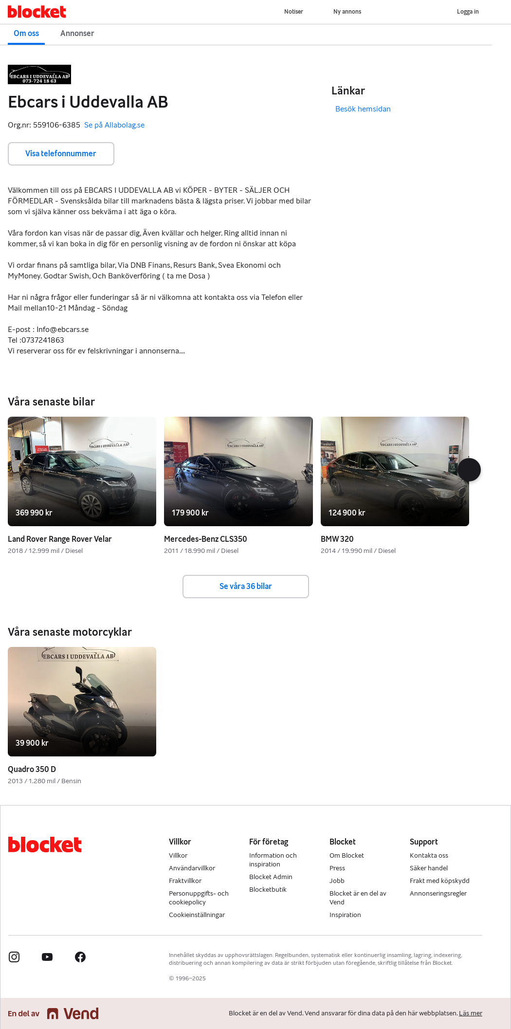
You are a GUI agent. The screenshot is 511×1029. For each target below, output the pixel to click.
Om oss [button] (26, 33)
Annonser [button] (77, 33)
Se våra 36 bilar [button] (245, 586)
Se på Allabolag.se (114, 125)
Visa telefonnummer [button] (60, 153)
